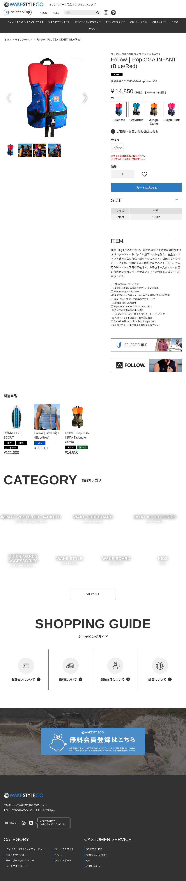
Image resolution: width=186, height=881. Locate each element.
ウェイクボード (159, 21)
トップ (8, 39)
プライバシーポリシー (17, 877)
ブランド (93, 28)
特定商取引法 (44, 877)
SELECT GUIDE (94, 837)
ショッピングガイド (97, 843)
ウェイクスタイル (138, 21)
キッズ (175, 21)
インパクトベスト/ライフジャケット (26, 21)
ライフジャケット (24, 39)
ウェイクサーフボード (59, 21)
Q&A (56, 12)
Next (85, 98)
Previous (9, 98)
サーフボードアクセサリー (88, 21)
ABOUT (44, 12)
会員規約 (63, 877)
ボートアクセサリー (115, 21)
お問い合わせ (93, 854)
